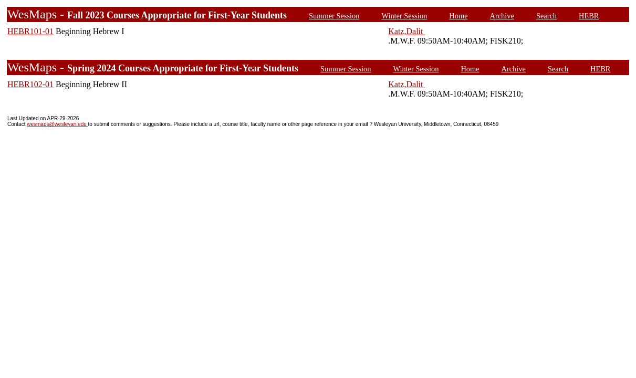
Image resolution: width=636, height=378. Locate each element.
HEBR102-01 (30, 84)
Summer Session (334, 16)
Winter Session (404, 16)
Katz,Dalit (406, 31)
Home (458, 16)
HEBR (589, 16)
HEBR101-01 (30, 31)
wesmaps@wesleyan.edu (57, 124)
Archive (502, 16)
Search (546, 16)
